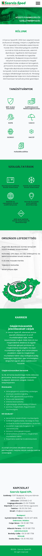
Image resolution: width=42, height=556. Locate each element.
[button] (38, 3)
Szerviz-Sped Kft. (24, 549)
